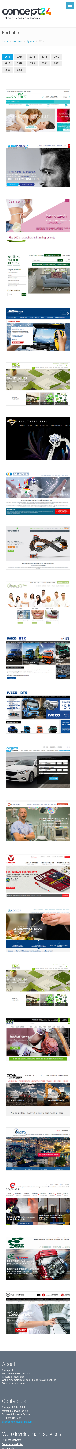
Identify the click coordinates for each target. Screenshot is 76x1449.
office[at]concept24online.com (17, 1421)
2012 (56, 56)
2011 (7, 63)
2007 (56, 63)
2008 (44, 63)
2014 (32, 56)
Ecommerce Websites (12, 1444)
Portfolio (18, 41)
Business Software (11, 1440)
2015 (20, 56)
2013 (44, 56)
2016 (7, 56)
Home (5, 41)
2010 (20, 63)
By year (30, 41)
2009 (32, 63)
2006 (7, 69)
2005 (20, 69)
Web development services (31, 1434)
